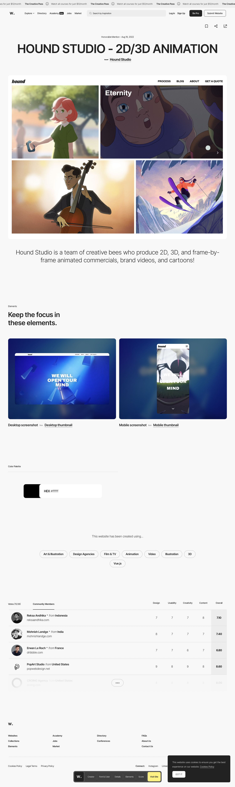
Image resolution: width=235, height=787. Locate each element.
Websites (12, 735)
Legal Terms (31, 766)
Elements (130, 776)
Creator (91, 776)
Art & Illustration (53, 554)
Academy (57, 13)
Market (78, 13)
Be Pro (196, 13)
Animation (132, 554)
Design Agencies (83, 554)
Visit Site (154, 776)
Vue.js (117, 563)
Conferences (103, 741)
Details (118, 776)
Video (152, 554)
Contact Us (147, 746)
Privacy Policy (47, 766)
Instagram (153, 766)
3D (190, 554)
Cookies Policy (15, 766)
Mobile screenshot (133, 425)
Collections (13, 741)
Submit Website (215, 13)
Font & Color (104, 776)
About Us (146, 741)
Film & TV (110, 554)
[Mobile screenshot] (173, 378)
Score (141, 776)
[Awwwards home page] (79, 776)
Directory (41, 13)
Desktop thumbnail (58, 425)
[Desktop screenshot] (62, 378)
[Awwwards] (12, 13)
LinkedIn (166, 766)
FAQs (144, 735)
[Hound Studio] (117, 59)
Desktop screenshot (23, 425)
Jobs (69, 13)
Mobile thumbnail (166, 425)
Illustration (171, 554)
